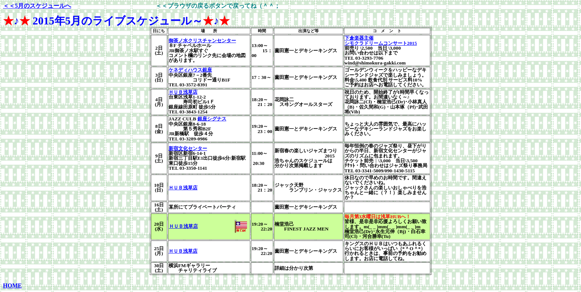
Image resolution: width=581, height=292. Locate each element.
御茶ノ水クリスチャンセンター (202, 40)
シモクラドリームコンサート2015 (381, 43)
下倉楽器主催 (359, 38)
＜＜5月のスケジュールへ (37, 6)
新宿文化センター (188, 148)
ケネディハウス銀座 (190, 70)
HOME (12, 285)
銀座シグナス (211, 119)
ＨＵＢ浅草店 (183, 92)
